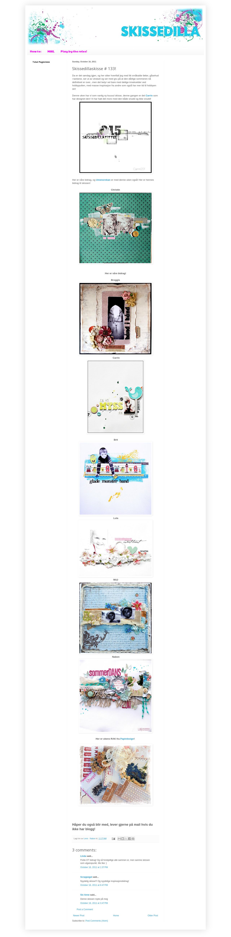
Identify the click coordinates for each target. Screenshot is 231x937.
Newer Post (78, 915)
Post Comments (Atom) (96, 921)
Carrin (149, 95)
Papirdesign (127, 738)
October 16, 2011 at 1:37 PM (94, 867)
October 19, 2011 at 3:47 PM (94, 903)
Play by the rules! (74, 51)
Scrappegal (86, 877)
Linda (83, 856)
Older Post (153, 915)
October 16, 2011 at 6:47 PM (94, 885)
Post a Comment (85, 909)
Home (116, 915)
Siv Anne (85, 895)
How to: (35, 51)
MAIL (51, 51)
